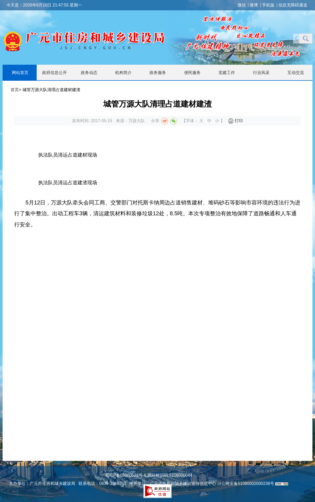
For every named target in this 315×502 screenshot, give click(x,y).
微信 (242, 5)
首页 (15, 89)
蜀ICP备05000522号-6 (125, 475)
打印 (235, 121)
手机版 (268, 5)
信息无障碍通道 (292, 5)
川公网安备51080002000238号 (245, 483)
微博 (254, 5)
